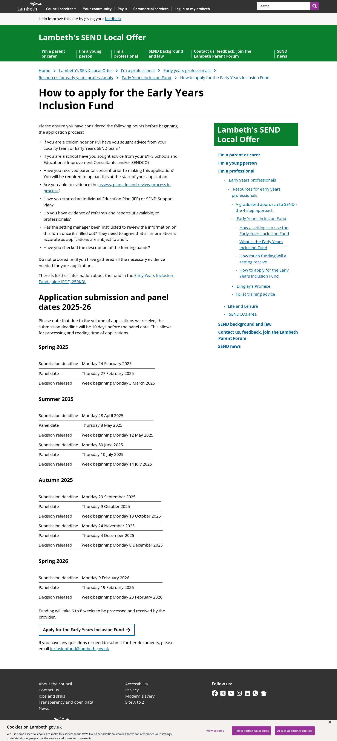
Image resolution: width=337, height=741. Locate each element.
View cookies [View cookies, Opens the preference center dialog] (215, 733)
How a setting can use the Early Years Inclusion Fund (264, 231)
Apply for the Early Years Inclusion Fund (83, 630)
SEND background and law (166, 54)
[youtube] (231, 694)
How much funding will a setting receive (262, 259)
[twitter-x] (223, 694)
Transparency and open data (66, 702)
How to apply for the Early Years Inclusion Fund (264, 273)
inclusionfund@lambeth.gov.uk (79, 648)
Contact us (49, 690)
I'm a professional (126, 54)
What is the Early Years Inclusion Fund (261, 245)
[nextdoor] (263, 694)
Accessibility (136, 684)
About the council (55, 684)
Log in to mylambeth (192, 8)
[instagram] (239, 694)
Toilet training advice (255, 294)
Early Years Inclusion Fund (146, 77)
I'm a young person (90, 54)
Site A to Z (134, 702)
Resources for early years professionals (76, 77)
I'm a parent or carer (53, 54)
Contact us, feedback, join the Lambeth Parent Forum (222, 54)
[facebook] (215, 694)
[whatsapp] (255, 694)
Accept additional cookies (294, 733)
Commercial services (150, 8)
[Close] (330, 724)
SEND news (282, 54)
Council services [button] (61, 8)
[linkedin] (247, 694)
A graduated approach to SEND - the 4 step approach (266, 207)
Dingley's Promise (253, 286)
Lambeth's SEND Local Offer (92, 37)
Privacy (132, 690)
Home (44, 70)
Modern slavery (140, 696)
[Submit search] (314, 6)
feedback (113, 18)
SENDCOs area (242, 314)
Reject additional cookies (251, 733)
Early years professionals (187, 70)
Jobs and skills (52, 696)
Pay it (122, 8)
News (44, 708)
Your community (97, 8)
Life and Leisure (243, 306)
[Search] (283, 6)
